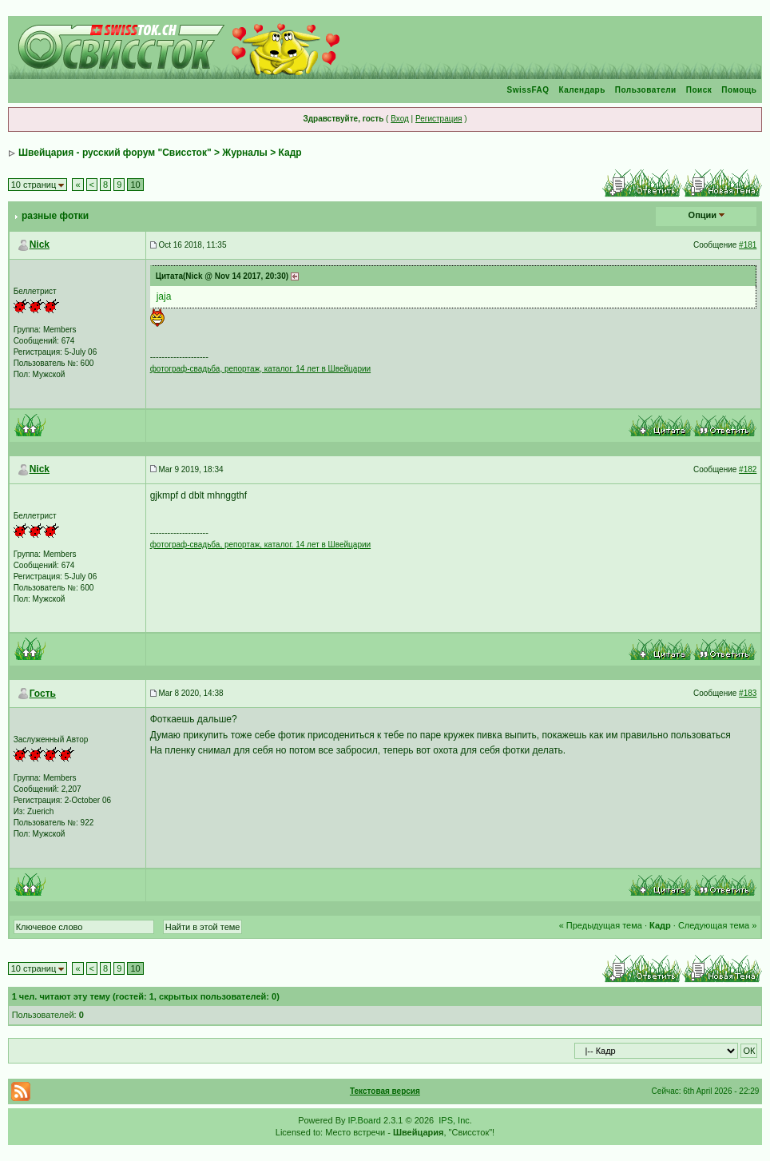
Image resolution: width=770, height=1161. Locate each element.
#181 (747, 245)
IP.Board (364, 1120)
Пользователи (646, 89)
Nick (40, 244)
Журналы (244, 152)
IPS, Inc (454, 1120)
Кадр (290, 152)
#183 (747, 693)
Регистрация (438, 118)
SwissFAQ (528, 89)
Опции (703, 215)
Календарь (582, 89)
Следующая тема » (717, 925)
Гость (43, 693)
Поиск (699, 89)
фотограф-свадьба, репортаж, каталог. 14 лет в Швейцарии (260, 368)
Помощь (738, 89)
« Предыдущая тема (600, 925)
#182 (747, 469)
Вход (400, 118)
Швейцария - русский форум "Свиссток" (115, 152)
